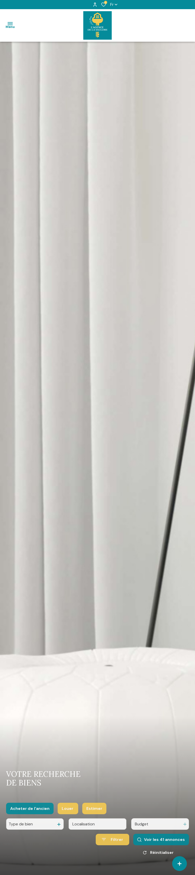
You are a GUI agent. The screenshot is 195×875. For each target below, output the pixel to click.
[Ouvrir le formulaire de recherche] (112, 846)
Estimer (94, 815)
